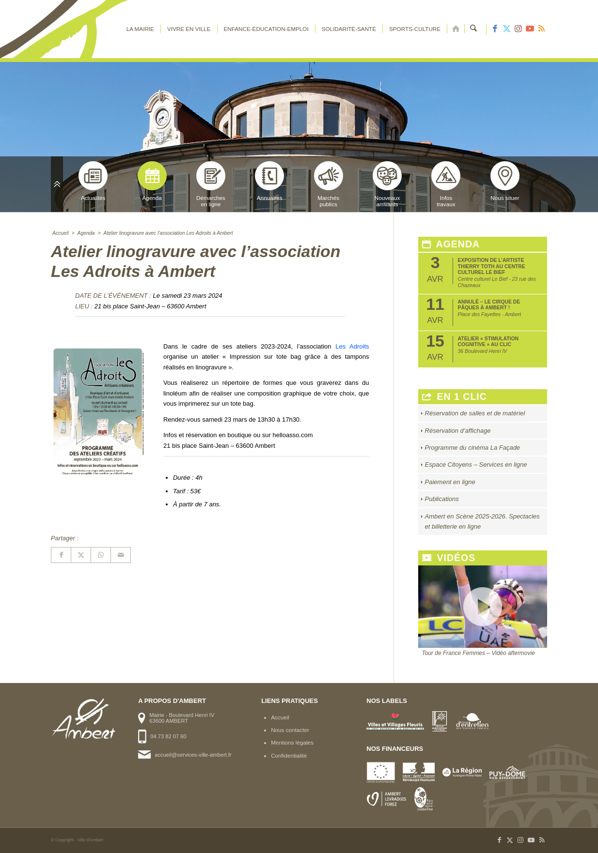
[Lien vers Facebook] (495, 29)
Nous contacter (290, 730)
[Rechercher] (474, 29)
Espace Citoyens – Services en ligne (476, 464)
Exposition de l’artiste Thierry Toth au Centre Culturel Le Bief (491, 266)
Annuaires (269, 181)
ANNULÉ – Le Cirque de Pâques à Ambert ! (489, 304)
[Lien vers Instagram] (518, 29)
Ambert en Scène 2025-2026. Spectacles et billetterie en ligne (482, 521)
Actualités (93, 181)
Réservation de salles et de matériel (475, 413)
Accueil (280, 717)
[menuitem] (140, 29)
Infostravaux (445, 184)
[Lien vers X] (506, 29)
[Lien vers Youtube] (529, 29)
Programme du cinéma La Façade (472, 447)
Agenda (152, 181)
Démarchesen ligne (210, 184)
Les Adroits (352, 346)
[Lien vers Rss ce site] (541, 29)
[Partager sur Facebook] (61, 555)
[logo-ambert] (89, 29)
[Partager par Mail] (120, 555)
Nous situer (504, 181)
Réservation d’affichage (458, 430)
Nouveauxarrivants (387, 184)
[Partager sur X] (81, 555)
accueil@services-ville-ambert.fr (193, 755)
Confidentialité (289, 755)
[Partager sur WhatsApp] (100, 555)
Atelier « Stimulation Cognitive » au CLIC (488, 341)
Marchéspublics (328, 184)
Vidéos (449, 558)
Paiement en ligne (450, 482)
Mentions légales (292, 742)
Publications (442, 499)
